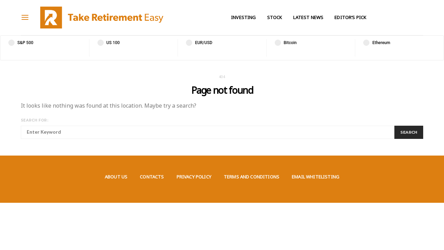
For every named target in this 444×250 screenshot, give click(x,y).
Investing (243, 17)
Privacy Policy (194, 177)
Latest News (308, 17)
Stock (274, 17)
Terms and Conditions (251, 177)
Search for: (34, 120)
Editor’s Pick (350, 17)
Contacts (152, 177)
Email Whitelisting (315, 177)
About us (116, 177)
